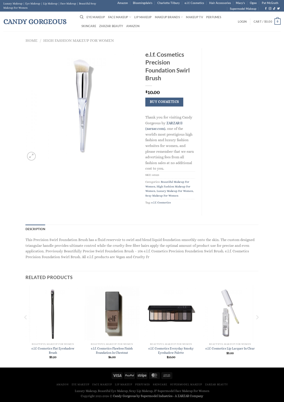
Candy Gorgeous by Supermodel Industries (142, 396)
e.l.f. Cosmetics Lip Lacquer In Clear (230, 348)
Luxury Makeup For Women (175, 191)
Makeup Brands (169, 17)
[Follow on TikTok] (274, 8)
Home (31, 40)
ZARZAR (183, 396)
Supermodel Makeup (243, 8)
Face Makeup (119, 17)
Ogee (253, 3)
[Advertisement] (233, 115)
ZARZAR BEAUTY (111, 26)
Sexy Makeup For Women (161, 195)
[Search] (81, 17)
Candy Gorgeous (34, 21)
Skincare (88, 26)
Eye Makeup (96, 17)
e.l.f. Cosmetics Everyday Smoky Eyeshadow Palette (171, 350)
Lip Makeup (143, 17)
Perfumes (213, 17)
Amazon (122, 3)
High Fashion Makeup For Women (78, 40)
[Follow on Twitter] (278, 8)
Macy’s (240, 3)
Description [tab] (35, 229)
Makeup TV (194, 17)
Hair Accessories (220, 3)
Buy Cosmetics (164, 102)
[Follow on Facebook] (265, 8)
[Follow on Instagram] (270, 8)
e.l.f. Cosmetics (194, 3)
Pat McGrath (270, 3)
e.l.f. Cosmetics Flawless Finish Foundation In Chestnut (112, 350)
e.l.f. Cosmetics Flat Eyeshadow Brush (53, 350)
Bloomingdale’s (142, 3)
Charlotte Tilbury (168, 3)
